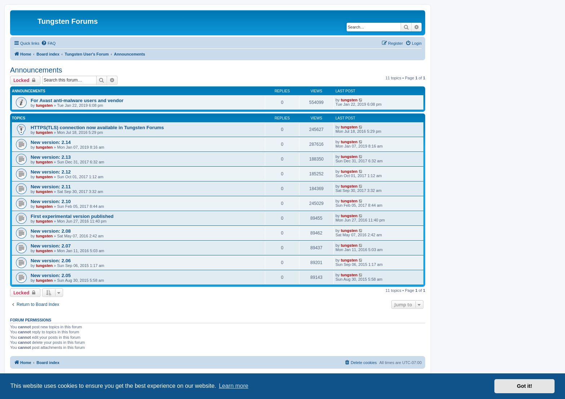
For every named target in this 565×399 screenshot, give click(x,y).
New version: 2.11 (51, 186)
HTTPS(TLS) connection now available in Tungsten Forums (97, 127)
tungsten (44, 105)
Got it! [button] (524, 386)
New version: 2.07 (51, 246)
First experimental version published (72, 216)
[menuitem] (48, 43)
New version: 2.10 (51, 201)
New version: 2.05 (51, 275)
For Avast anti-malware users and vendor (77, 100)
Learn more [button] (233, 386)
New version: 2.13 (51, 157)
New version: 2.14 (51, 142)
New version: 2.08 (51, 231)
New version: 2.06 (51, 260)
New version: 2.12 (51, 172)
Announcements (36, 70)
